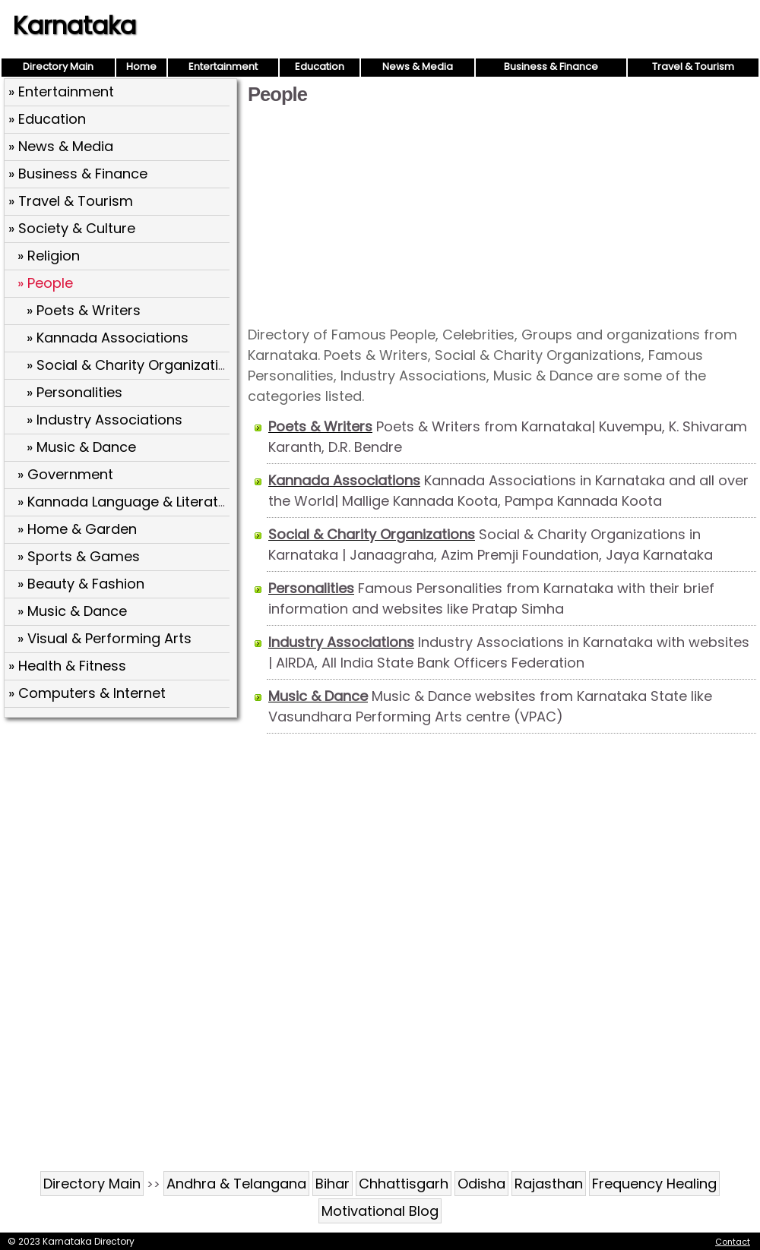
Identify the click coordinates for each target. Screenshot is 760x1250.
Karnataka (74, 25)
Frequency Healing (654, 1183)
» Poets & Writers (84, 310)
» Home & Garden (77, 528)
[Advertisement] (502, 214)
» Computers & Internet (87, 692)
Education (319, 66)
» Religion (48, 255)
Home (141, 66)
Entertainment (223, 66)
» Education (47, 118)
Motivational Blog (380, 1210)
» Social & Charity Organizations (135, 364)
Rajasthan (549, 1183)
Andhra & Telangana (236, 1183)
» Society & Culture (71, 228)
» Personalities (74, 392)
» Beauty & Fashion (80, 583)
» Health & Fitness (67, 665)
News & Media (417, 66)
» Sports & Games (78, 556)
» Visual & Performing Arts (104, 638)
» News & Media (60, 146)
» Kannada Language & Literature (128, 501)
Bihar (332, 1183)
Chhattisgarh (403, 1183)
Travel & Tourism (693, 66)
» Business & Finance (77, 173)
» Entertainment (61, 91)
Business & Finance (551, 66)
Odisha (481, 1183)
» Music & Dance (81, 446)
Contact (732, 1242)
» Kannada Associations (107, 337)
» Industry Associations (104, 419)
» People (45, 282)
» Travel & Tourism (70, 200)
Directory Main (58, 66)
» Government (65, 474)
